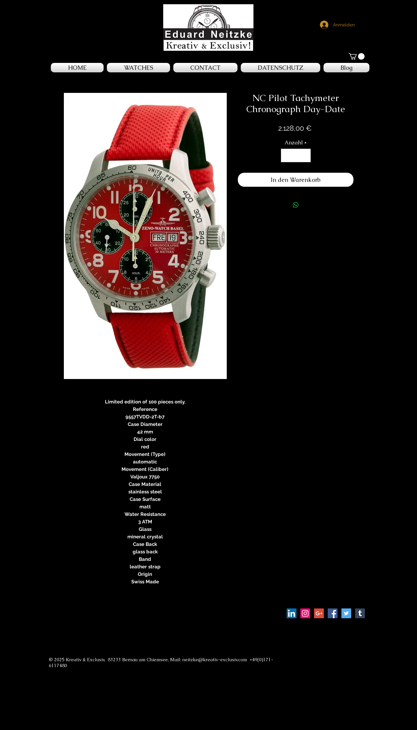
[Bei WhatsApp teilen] (296, 205)
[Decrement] (287, 155)
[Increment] (305, 155)
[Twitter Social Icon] (346, 613)
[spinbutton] (295, 155)
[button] (357, 56)
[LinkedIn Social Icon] (291, 613)
